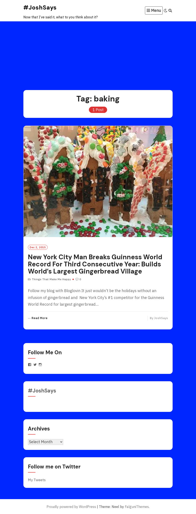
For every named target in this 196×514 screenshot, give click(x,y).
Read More (40, 318)
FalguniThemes (137, 507)
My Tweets (37, 480)
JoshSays (161, 318)
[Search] (170, 10)
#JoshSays (40, 7)
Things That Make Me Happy (51, 279)
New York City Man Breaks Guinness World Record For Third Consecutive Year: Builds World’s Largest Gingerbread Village (95, 264)
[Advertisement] (98, 54)
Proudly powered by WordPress (71, 507)
